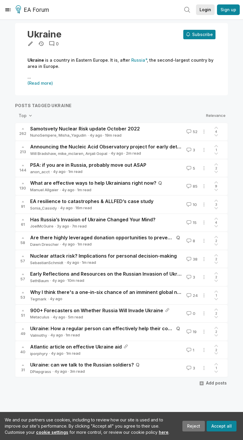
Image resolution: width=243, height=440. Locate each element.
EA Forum (33, 10)
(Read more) (40, 83)
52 (191, 131)
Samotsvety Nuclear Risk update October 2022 (85, 129)
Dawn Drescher (44, 244)
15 (191, 222)
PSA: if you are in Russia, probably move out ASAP (88, 165)
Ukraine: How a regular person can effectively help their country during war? (119, 328)
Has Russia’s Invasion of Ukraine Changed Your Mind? (92, 220)
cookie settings (52, 432)
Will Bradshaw (43, 153)
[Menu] (8, 10)
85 (191, 186)
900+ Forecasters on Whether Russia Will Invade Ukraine (96, 310)
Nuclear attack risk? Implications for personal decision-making (103, 256)
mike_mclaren (70, 153)
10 (191, 204)
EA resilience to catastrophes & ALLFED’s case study (91, 201)
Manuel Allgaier (44, 189)
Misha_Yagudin (72, 135)
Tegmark (38, 299)
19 (191, 331)
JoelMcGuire (42, 226)
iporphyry (39, 353)
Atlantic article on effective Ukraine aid (76, 347)
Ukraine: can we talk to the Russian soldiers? (82, 365)
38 (191, 259)
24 (191, 295)
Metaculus (39, 317)
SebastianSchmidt (46, 262)
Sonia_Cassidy (43, 208)
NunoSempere (43, 135)
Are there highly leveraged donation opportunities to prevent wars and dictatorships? (130, 238)
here (164, 432)
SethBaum (39, 280)
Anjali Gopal (96, 153)
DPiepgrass (40, 371)
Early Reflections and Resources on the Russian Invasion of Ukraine (108, 274)
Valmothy (38, 335)
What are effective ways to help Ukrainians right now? (93, 183)
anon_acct (40, 171)
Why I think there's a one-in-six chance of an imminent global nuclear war (116, 292)
